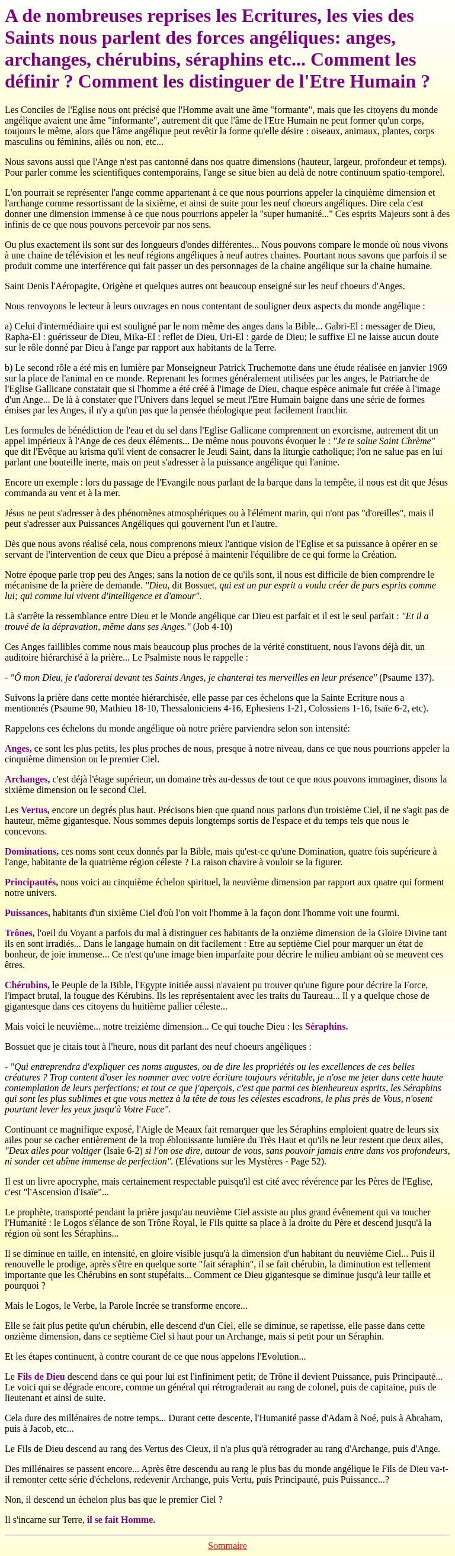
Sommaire (227, 1546)
